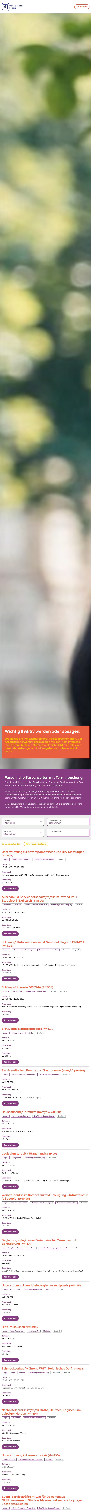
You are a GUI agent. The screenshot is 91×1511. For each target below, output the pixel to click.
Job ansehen (10, 888)
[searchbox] (52, 834)
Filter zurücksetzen (36, 844)
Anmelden (82, 6)
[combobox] (68, 833)
